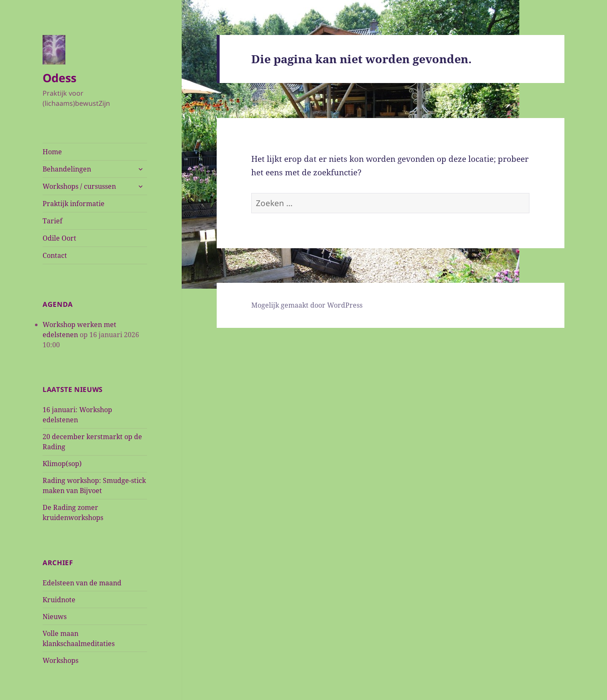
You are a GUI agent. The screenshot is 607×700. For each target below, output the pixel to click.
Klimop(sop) (62, 463)
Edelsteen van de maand (82, 582)
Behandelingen (67, 169)
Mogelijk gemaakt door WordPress (307, 305)
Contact (55, 255)
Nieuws (55, 616)
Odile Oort (59, 238)
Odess (59, 78)
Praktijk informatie (74, 203)
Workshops (60, 660)
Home (52, 151)
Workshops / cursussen (79, 186)
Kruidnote (59, 599)
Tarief (52, 220)
